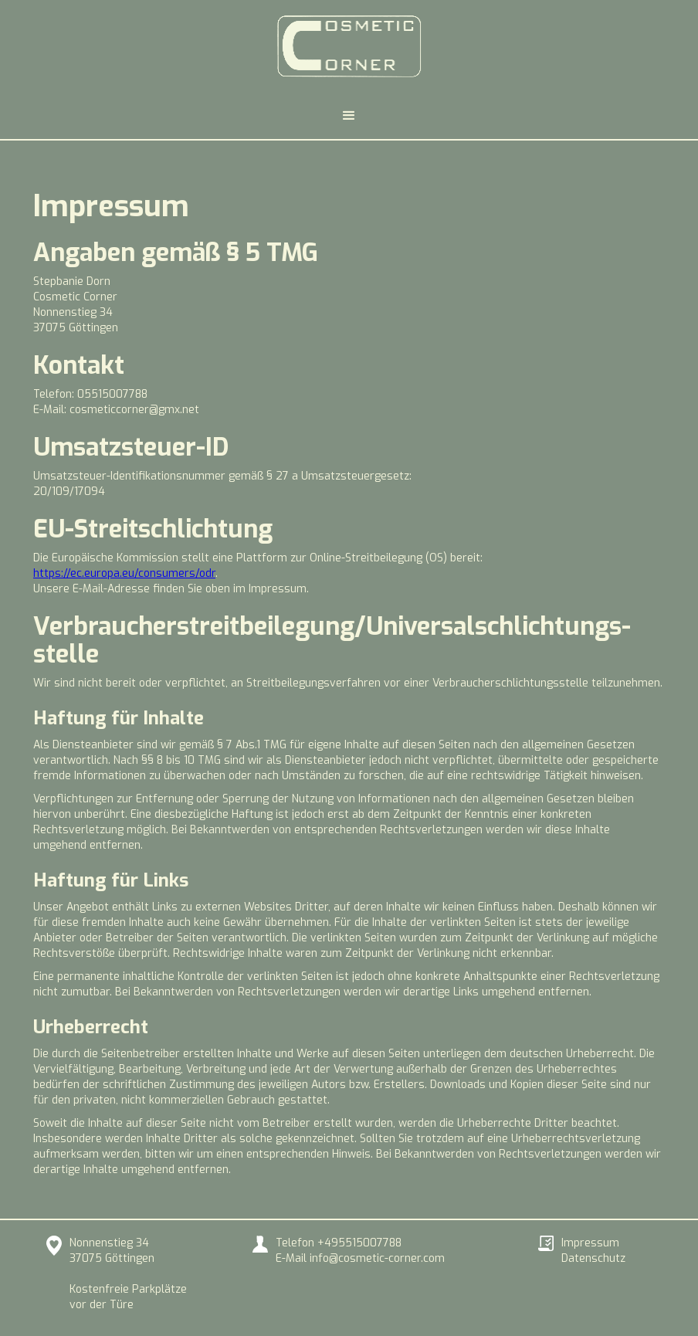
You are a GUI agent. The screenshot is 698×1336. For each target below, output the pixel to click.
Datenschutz (593, 1258)
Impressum (590, 1243)
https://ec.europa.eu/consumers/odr (124, 573)
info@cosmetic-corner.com (377, 1258)
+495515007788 (359, 1243)
